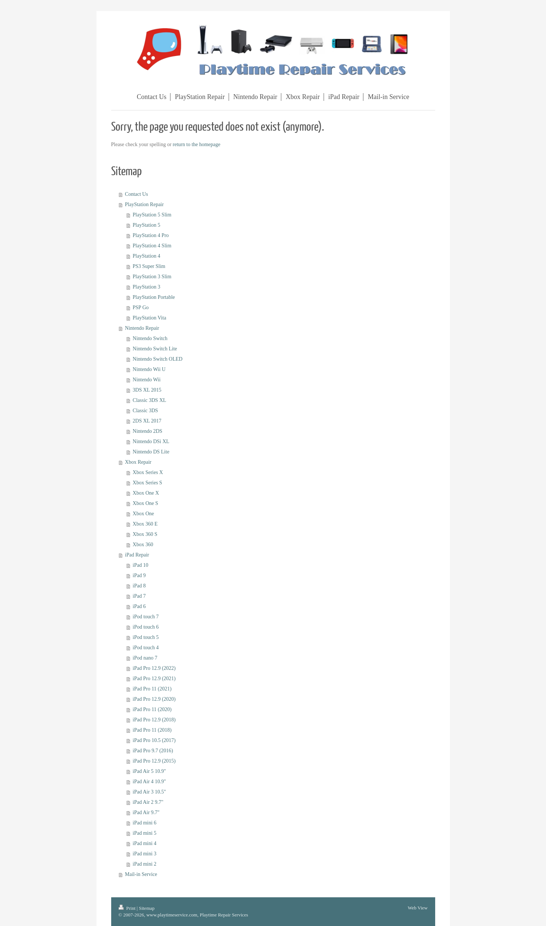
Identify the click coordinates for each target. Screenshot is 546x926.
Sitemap (147, 908)
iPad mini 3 (144, 853)
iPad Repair (137, 555)
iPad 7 (139, 596)
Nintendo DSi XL (151, 441)
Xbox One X (146, 493)
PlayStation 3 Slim (152, 276)
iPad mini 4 (144, 843)
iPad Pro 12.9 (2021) (154, 678)
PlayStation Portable (154, 297)
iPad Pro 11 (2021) (152, 689)
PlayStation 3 (146, 287)
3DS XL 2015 (147, 390)
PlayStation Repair (144, 204)
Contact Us (136, 194)
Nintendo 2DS (147, 431)
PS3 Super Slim (149, 266)
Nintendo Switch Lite (155, 348)
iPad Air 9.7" (146, 812)
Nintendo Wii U (149, 369)
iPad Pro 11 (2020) (152, 709)
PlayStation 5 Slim (152, 215)
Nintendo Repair (142, 328)
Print (128, 908)
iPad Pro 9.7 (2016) (153, 750)
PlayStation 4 (146, 256)
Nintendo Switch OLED (157, 359)
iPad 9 (139, 575)
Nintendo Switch (150, 338)
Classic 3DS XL (149, 400)
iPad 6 (139, 606)
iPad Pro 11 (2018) (152, 730)
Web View (418, 908)
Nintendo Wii (147, 379)
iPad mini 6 (144, 823)
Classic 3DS (145, 410)
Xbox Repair (138, 462)
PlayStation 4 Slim (152, 245)
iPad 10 (140, 565)
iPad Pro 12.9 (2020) (154, 699)
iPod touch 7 (146, 616)
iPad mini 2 (144, 864)
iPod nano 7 (145, 658)
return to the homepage (196, 144)
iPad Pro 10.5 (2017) (154, 740)
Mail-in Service (141, 874)
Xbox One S (145, 503)
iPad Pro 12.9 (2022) (154, 668)
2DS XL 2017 (147, 421)
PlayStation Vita (149, 318)
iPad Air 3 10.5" (149, 792)
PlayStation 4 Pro (151, 235)
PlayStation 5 (146, 225)
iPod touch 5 (146, 637)
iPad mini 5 (144, 833)
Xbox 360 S (145, 534)
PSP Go (140, 307)
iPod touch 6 (146, 627)
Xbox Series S (147, 482)
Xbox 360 (143, 544)
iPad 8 (139, 586)
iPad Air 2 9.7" (148, 802)
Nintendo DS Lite (151, 452)
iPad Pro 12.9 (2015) (154, 761)
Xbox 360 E (145, 524)
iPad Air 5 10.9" (149, 771)
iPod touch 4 (146, 647)
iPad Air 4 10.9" (149, 781)
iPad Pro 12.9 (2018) (154, 719)
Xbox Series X (148, 472)
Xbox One (143, 513)
